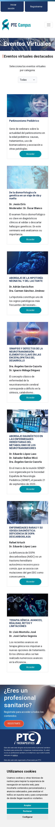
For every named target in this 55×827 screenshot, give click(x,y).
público (15, 755)
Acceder (30, 154)
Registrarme (36, 6)
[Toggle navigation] (49, 25)
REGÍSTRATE (14, 723)
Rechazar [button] (27, 811)
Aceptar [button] (27, 805)
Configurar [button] (27, 817)
